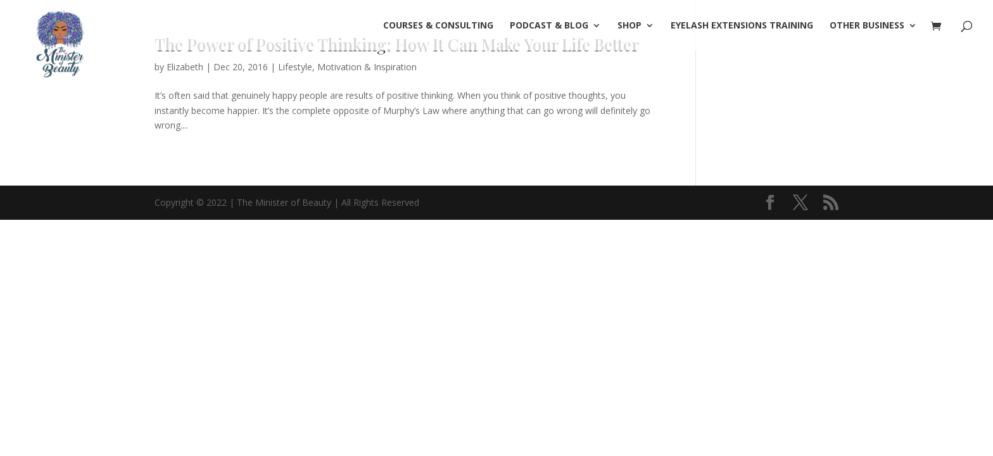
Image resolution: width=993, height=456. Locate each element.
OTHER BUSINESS (867, 26)
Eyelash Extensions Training (742, 26)
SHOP (629, 26)
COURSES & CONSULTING (438, 26)
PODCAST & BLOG (549, 26)
